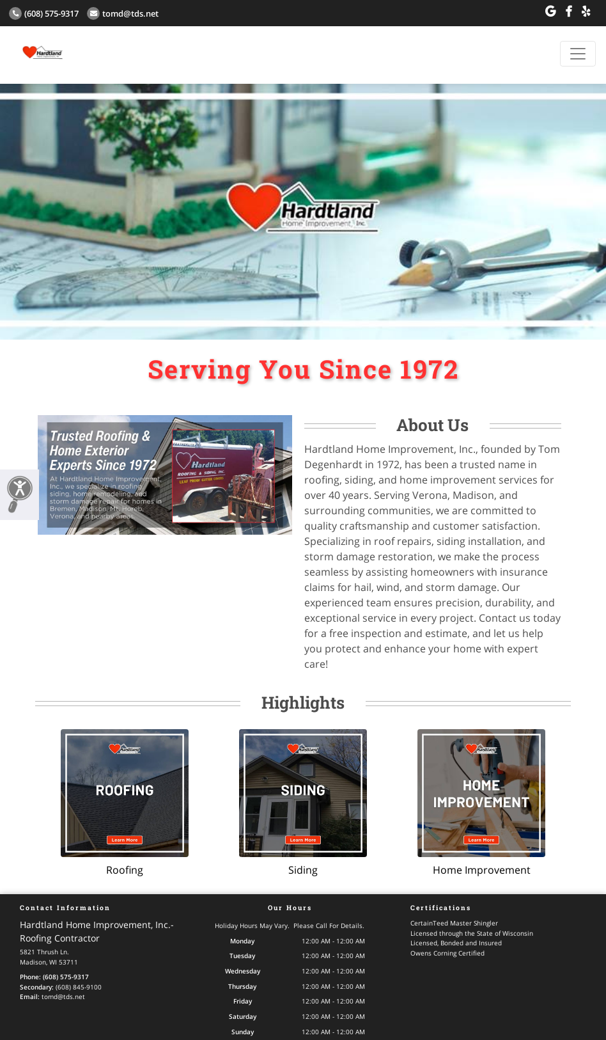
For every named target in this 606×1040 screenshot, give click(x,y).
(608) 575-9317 (44, 13)
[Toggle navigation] (578, 54)
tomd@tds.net (123, 13)
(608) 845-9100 (79, 986)
